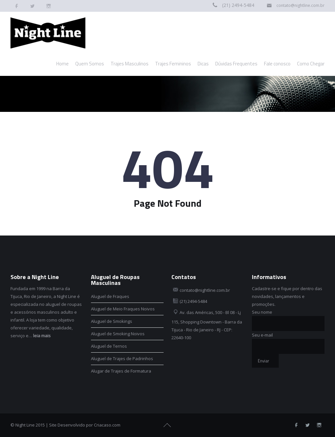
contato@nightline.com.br (300, 5)
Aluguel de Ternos (109, 346)
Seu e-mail (262, 335)
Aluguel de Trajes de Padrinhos (122, 358)
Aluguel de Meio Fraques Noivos (123, 309)
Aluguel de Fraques (110, 296)
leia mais (42, 336)
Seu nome (262, 312)
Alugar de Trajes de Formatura (121, 371)
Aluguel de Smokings (111, 321)
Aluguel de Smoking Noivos (118, 334)
